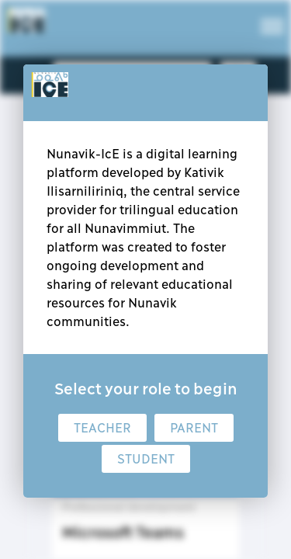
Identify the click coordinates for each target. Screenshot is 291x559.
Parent (194, 428)
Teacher (102, 428)
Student (146, 459)
